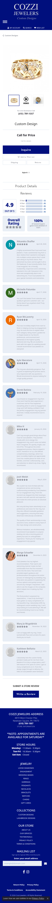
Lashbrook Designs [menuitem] (26, 818)
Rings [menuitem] (26, 778)
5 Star (22, 200)
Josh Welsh (22, 476)
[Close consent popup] (48, 898)
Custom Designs (11, 35)
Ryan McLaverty (25, 316)
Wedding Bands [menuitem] (26, 775)
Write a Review (26, 694)
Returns (38, 162)
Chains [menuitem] (26, 799)
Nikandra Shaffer (26, 241)
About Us (26, 830)
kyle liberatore (24, 360)
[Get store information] (26, 726)
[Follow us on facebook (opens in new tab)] (24, 872)
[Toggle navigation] (5, 22)
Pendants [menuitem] (26, 785)
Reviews (26, 193)
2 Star (22, 209)
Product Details (26, 186)
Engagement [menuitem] (26, 771)
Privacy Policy (26, 840)
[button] (13, 28)
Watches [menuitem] (26, 796)
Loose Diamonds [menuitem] (26, 768)
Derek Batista (24, 389)
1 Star (22, 212)
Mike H (20, 426)
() (45, 200)
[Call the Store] (26, 723)
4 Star (22, 203)
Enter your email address (26, 858)
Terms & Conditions (26, 844)
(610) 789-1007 (26, 113)
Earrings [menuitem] (26, 782)
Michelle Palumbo (26, 289)
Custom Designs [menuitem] (26, 814)
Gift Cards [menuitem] (26, 803)
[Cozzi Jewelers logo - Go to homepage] (26, 13)
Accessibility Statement (35, 890)
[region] (26, 68)
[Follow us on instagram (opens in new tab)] (27, 872)
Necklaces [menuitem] (26, 789)
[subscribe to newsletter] (45, 863)
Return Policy (19, 885)
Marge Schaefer (25, 552)
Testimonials (26, 837)
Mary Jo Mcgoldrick (27, 623)
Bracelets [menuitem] (26, 792)
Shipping (14, 162)
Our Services (26, 833)
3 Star (22, 206)
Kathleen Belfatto (26, 648)
